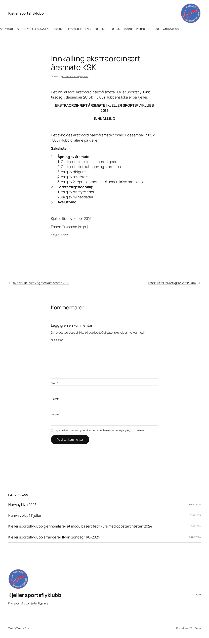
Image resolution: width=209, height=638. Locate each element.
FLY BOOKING (40, 29)
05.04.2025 (195, 504)
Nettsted (55, 414)
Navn (54, 383)
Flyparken (58, 29)
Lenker (128, 29)
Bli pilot (21, 29)
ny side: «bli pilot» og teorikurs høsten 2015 (41, 283)
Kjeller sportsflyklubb (25, 13)
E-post (55, 398)
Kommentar (57, 339)
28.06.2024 (195, 537)
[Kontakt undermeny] (106, 29)
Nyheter (84, 76)
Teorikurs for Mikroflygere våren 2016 (172, 283)
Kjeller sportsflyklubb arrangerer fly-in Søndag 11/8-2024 (54, 537)
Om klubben (171, 29)
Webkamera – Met (148, 29)
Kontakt (100, 29)
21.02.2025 (195, 515)
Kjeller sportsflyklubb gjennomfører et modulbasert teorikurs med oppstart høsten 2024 (80, 526)
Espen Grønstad (70, 76)
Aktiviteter (7, 29)
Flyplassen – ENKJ (79, 29)
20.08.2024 (195, 526)
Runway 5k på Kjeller (24, 515)
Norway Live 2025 (22, 505)
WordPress (195, 628)
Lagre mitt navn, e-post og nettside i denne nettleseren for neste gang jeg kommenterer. (99, 430)
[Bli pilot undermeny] (28, 29)
